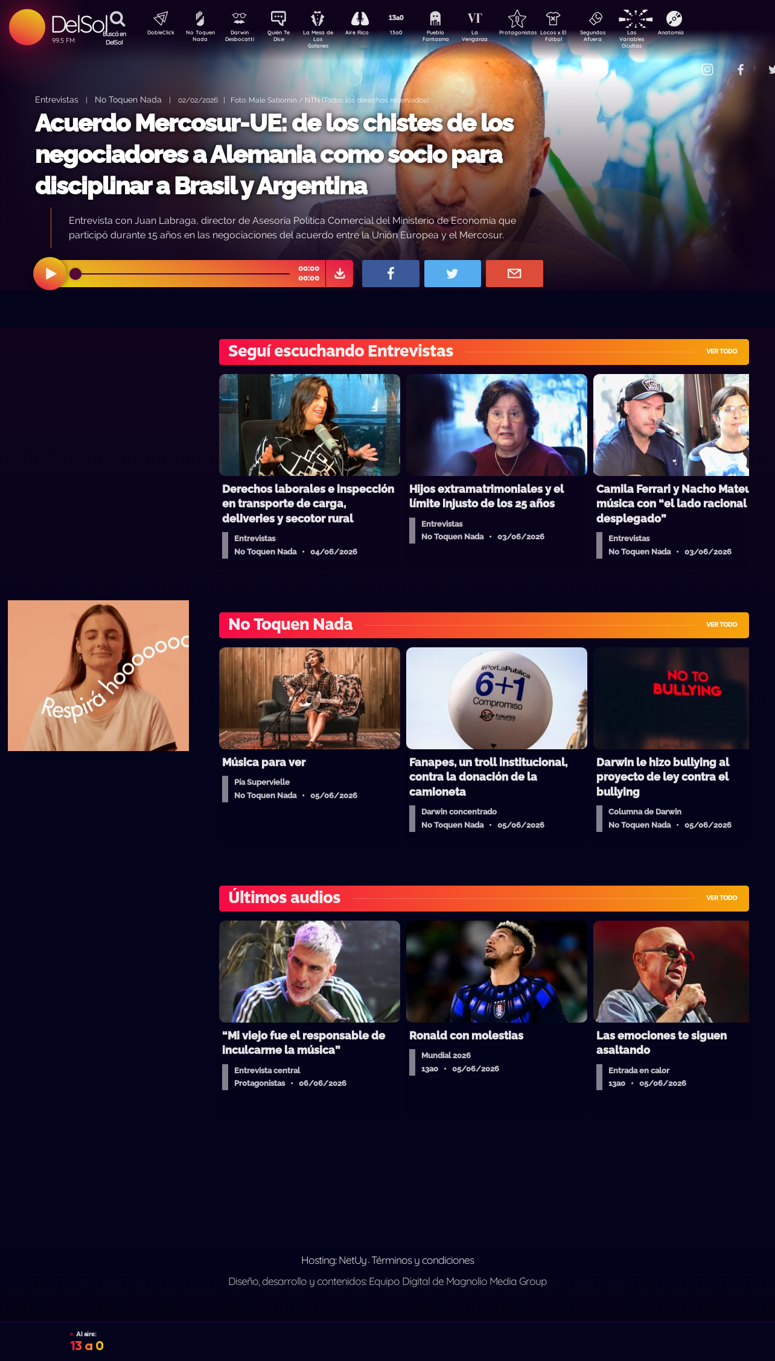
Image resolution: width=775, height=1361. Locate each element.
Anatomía (705, 34)
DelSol (78, 24)
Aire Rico (368, 34)
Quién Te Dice (283, 38)
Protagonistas (536, 34)
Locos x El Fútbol (579, 38)
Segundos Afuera (621, 38)
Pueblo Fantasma (452, 38)
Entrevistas (56, 99)
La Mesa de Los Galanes (325, 39)
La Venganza (494, 38)
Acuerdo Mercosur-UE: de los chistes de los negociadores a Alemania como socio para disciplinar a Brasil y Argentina (274, 154)
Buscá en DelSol (114, 38)
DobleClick (156, 34)
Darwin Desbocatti (241, 38)
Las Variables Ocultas (663, 39)
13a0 (410, 34)
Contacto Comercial (682, 62)
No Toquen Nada (198, 38)
